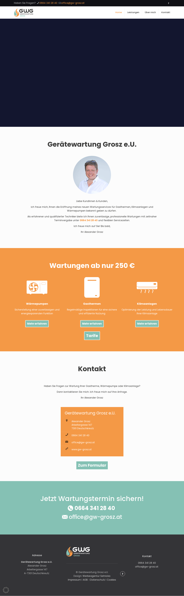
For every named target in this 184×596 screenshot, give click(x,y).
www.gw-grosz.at (82, 449)
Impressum (75, 580)
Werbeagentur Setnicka (96, 576)
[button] (6, 590)
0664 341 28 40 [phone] (48, 3)
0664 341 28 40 (89, 220)
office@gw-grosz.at (83, 442)
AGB (85, 580)
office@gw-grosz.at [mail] (72, 3)
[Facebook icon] (169, 3)
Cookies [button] (111, 580)
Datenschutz (98, 580)
